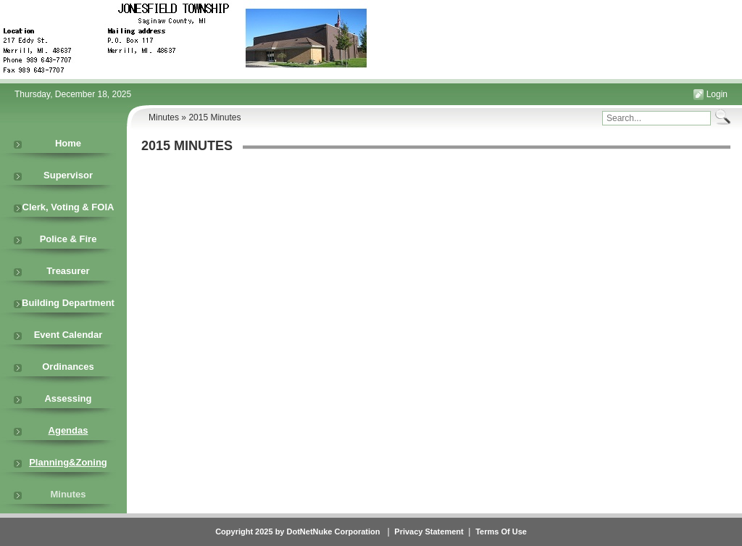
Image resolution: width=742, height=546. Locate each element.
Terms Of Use (501, 531)
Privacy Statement (428, 531)
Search (721, 117)
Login (717, 94)
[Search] (656, 118)
